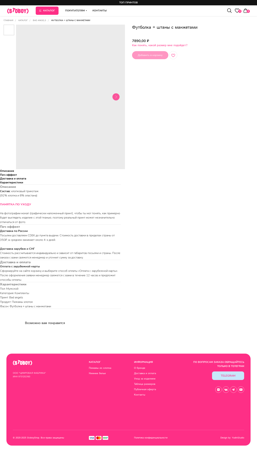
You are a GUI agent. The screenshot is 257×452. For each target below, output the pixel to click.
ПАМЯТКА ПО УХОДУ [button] (15, 204)
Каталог (23, 20)
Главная (8, 20)
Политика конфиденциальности (150, 438)
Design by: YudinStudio (232, 438)
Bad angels (39, 20)
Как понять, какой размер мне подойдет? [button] (159, 45)
